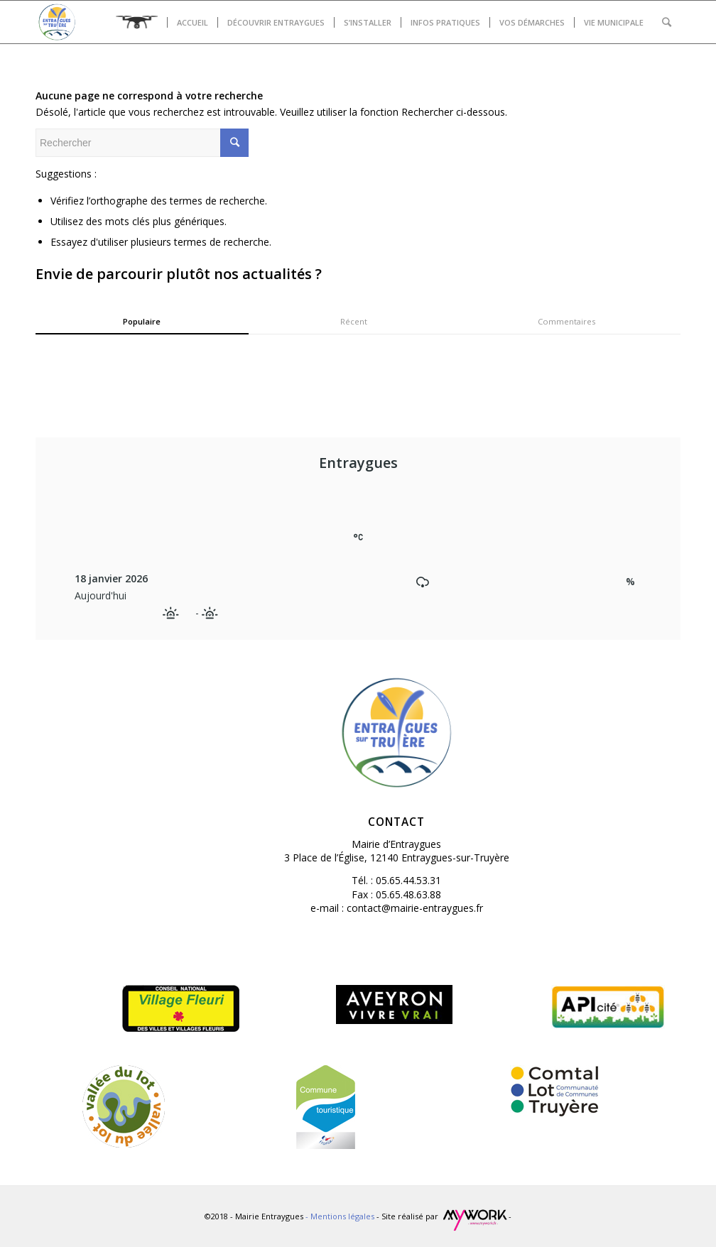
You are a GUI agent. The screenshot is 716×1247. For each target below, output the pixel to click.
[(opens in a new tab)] (608, 1091)
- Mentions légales (340, 1216)
